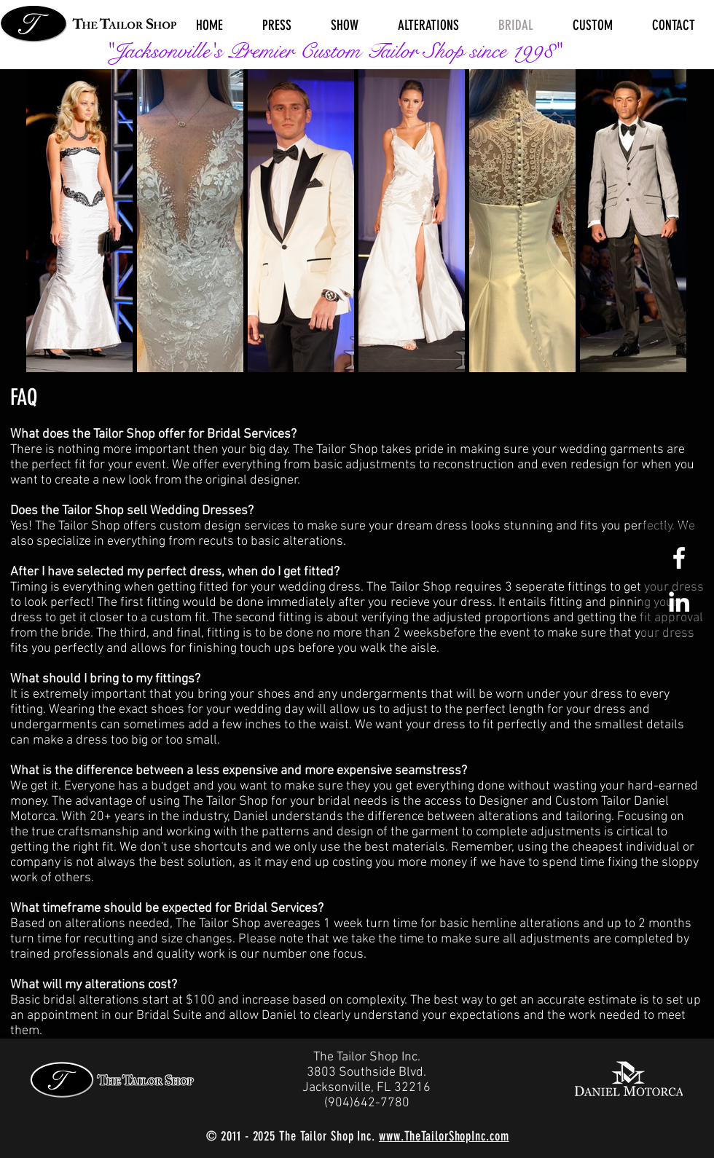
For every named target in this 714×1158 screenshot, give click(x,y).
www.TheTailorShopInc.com (444, 1136)
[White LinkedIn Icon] (679, 601)
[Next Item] (667, 221)
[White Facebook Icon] (679, 557)
